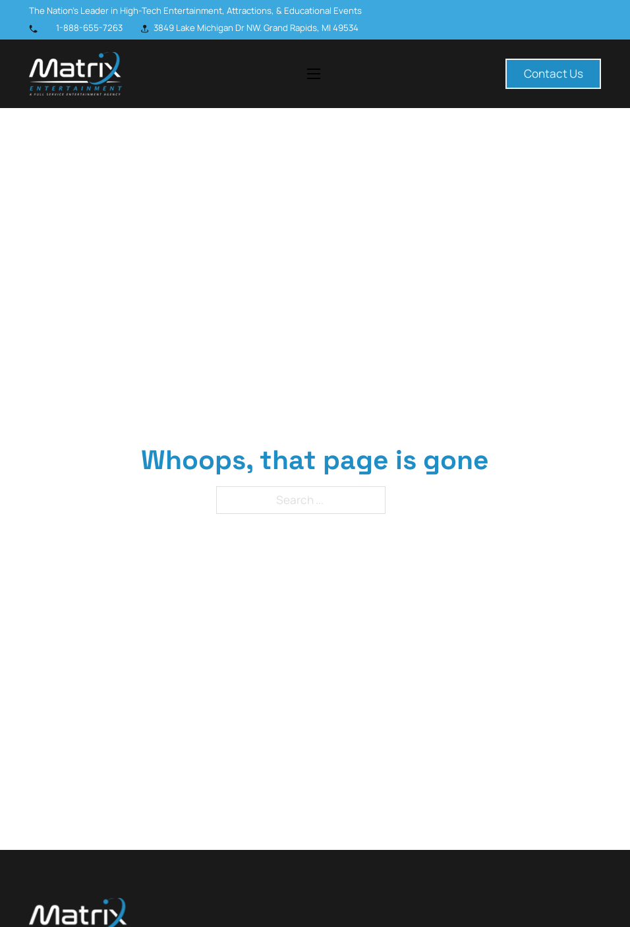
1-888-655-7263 (89, 28)
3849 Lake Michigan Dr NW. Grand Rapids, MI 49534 (256, 28)
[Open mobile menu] (313, 74)
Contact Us (553, 73)
